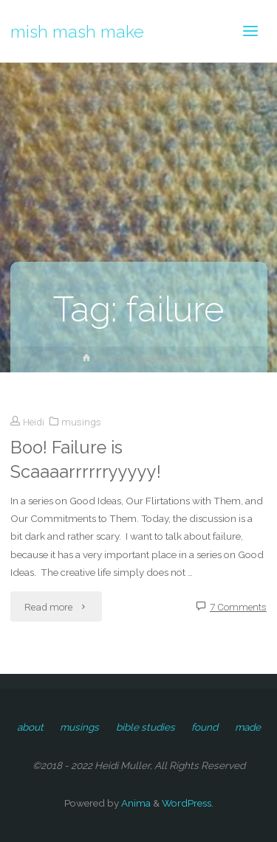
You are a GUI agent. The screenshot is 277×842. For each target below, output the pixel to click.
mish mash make (77, 31)
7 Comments (238, 607)
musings (81, 422)
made (248, 727)
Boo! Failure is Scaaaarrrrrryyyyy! (85, 459)
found (204, 727)
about (30, 727)
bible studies (145, 727)
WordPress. (187, 803)
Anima (135, 803)
